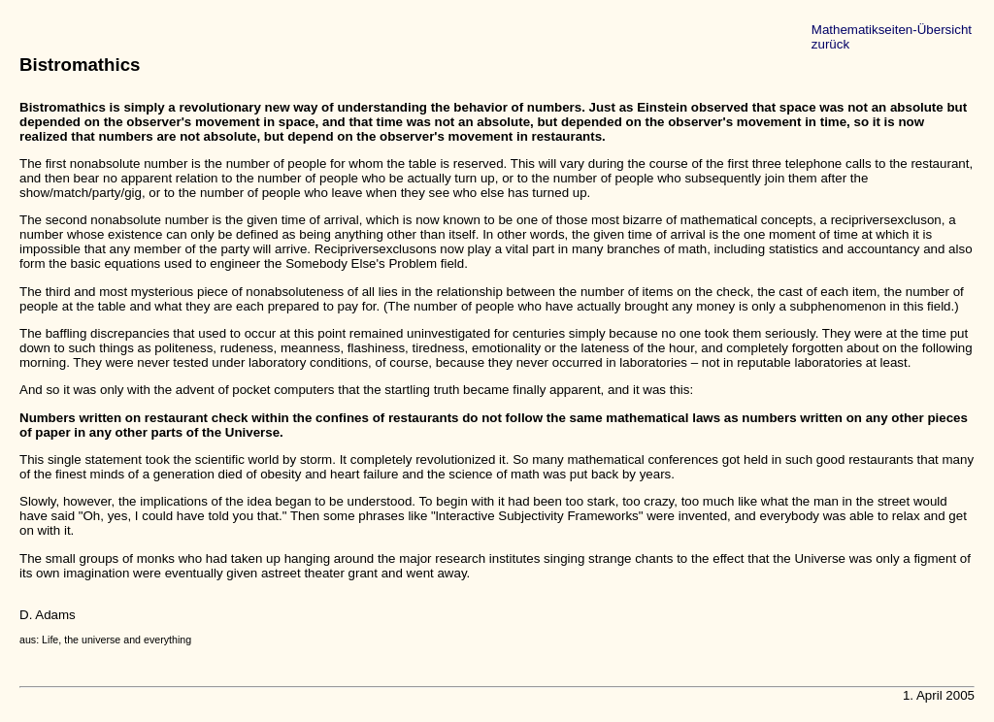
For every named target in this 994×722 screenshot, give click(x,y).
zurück (830, 44)
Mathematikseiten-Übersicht (892, 29)
